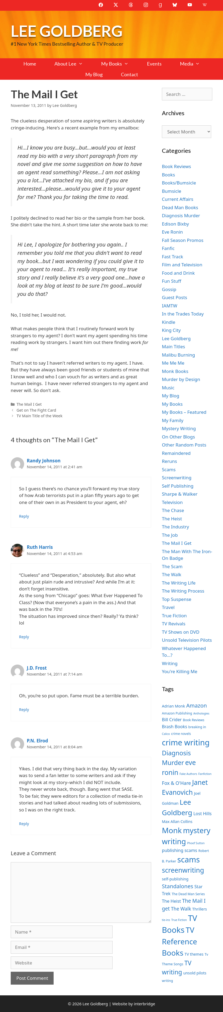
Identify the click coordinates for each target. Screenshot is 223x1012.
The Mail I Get (29, 404)
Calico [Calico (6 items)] (166, 734)
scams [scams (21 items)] (188, 859)
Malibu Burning (178, 355)
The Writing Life (179, 583)
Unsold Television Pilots (187, 640)
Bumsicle (171, 191)
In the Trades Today (183, 314)
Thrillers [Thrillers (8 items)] (199, 909)
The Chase (173, 510)
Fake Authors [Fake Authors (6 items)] (188, 774)
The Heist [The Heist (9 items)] (171, 901)
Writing (170, 663)
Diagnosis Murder (181, 215)
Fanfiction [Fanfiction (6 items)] (204, 774)
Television (172, 502)
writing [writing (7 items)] (167, 980)
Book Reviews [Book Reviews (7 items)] (193, 720)
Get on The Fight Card (36, 410)
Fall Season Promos (182, 240)
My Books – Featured (184, 412)
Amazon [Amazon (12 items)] (196, 705)
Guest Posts (174, 297)
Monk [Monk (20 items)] (172, 830)
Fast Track (172, 256)
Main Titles (173, 346)
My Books (119, 63)
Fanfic (168, 248)
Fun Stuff (171, 281)
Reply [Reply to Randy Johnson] (24, 516)
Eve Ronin (172, 232)
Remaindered (176, 453)
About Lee (73, 63)
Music (168, 388)
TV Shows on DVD (180, 632)
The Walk (171, 574)
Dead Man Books (180, 207)
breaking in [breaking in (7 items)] (197, 727)
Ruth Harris (40, 547)
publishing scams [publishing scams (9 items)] (179, 850)
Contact (129, 74)
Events (154, 64)
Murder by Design (181, 379)
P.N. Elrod (37, 741)
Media (194, 63)
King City (171, 330)
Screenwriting (176, 477)
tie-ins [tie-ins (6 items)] (166, 920)
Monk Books (175, 371)
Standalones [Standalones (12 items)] (177, 886)
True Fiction (174, 615)
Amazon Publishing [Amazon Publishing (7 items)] (177, 713)
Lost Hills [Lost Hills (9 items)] (202, 814)
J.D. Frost (37, 668)
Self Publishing (178, 486)
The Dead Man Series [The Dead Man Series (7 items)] (188, 894)
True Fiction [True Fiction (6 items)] (179, 920)
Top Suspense (176, 599)
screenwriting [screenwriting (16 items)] (183, 870)
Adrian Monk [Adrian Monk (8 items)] (173, 706)
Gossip (169, 289)
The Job (170, 535)
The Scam (172, 566)
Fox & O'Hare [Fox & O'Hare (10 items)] (176, 783)
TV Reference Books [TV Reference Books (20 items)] (179, 941)
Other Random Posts (184, 445)
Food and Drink (178, 273)
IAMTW (169, 306)
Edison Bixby (175, 224)
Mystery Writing (179, 428)
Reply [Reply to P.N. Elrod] (24, 823)
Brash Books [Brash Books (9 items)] (174, 727)
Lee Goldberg (66, 30)
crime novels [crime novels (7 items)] (181, 733)
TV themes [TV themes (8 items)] (193, 954)
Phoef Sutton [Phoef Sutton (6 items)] (196, 843)
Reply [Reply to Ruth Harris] (24, 636)
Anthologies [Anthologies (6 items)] (201, 713)
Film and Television (182, 265)
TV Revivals (173, 624)
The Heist (172, 519)
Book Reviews (176, 166)
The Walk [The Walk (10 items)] (181, 908)
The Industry (175, 527)
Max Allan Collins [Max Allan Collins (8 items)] (177, 821)
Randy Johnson (44, 461)
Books (168, 175)
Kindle (168, 322)
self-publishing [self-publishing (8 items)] (175, 879)
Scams (169, 469)
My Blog (94, 74)
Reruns (169, 461)
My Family (172, 420)
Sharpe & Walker (180, 494)
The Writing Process (183, 591)
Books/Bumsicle (179, 183)
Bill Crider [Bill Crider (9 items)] (172, 720)
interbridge (144, 1003)
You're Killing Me (179, 671)
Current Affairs (177, 199)
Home (29, 64)
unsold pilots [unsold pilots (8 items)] (194, 972)
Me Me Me (173, 363)
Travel (168, 607)
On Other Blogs (178, 437)
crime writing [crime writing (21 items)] (186, 742)
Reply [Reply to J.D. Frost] (24, 709)
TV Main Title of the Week (39, 415)
